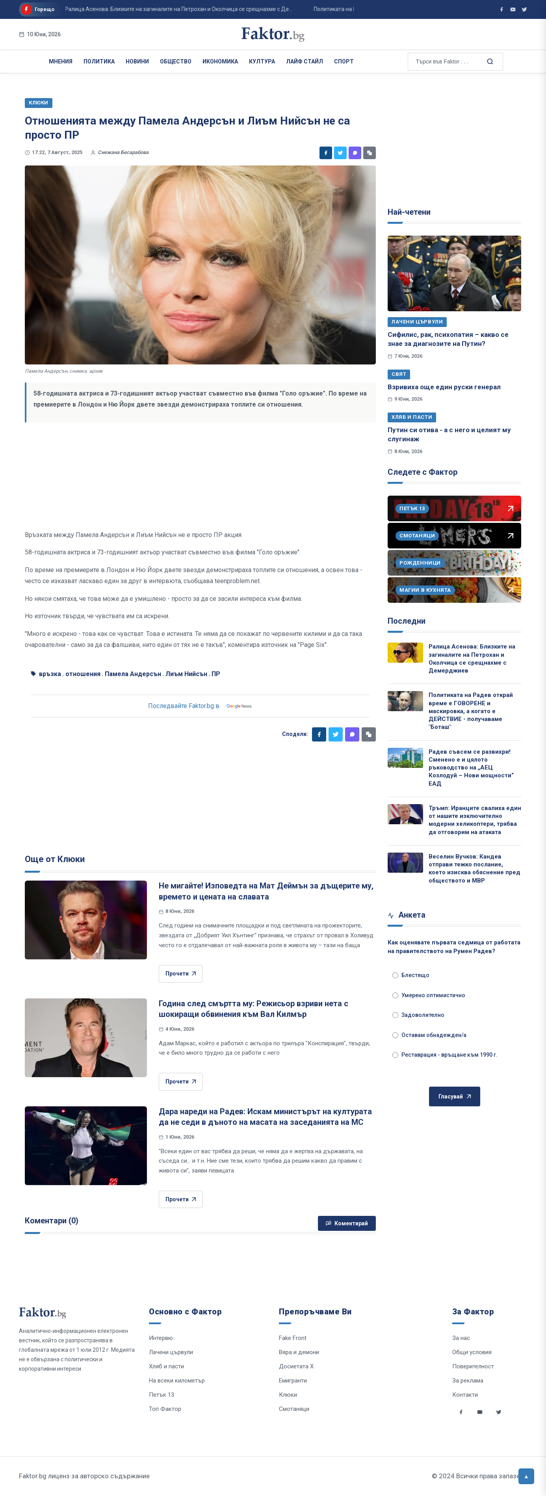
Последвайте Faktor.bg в (200, 706)
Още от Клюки (55, 859)
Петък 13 (161, 1394)
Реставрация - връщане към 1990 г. (445, 1055)
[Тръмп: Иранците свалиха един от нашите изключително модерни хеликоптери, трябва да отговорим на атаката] (405, 814)
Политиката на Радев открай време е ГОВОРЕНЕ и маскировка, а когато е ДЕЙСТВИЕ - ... (289, 9)
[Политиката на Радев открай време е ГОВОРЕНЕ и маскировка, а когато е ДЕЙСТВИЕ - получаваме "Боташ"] (405, 701)
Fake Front (292, 1338)
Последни (406, 621)
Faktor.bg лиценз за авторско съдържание (84, 1476)
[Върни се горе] (526, 1476)
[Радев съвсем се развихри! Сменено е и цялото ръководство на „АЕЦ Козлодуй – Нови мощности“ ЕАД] (405, 758)
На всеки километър (177, 1380)
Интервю (161, 1338)
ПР (216, 674)
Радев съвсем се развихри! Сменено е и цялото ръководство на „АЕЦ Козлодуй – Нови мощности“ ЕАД (471, 767)
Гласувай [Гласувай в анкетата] (454, 1097)
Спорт (344, 61)
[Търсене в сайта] (489, 61)
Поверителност (473, 1366)
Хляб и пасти (412, 417)
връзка (50, 674)
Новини (137, 61)
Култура (262, 61)
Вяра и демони (299, 1352)
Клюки (288, 1394)
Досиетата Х (296, 1366)
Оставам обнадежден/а (429, 1035)
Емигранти (293, 1380)
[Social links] (461, 1412)
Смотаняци (294, 1408)
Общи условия (472, 1352)
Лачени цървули (417, 322)
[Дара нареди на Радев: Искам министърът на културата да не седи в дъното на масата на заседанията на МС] (86, 1145)
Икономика (220, 61)
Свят (399, 374)
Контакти (465, 1394)
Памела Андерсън (133, 674)
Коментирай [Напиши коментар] (347, 1223)
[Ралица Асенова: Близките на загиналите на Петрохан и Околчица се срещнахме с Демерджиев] (405, 653)
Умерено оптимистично (428, 995)
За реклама (467, 1380)
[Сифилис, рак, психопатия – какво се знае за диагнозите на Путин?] (454, 273)
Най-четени (409, 212)
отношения (82, 674)
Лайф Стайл (304, 61)
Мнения (60, 61)
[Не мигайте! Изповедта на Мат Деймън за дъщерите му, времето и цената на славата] (86, 920)
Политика (99, 61)
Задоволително (418, 1015)
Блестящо (410, 975)
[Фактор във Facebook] (501, 9)
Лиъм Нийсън (186, 674)
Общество (175, 61)
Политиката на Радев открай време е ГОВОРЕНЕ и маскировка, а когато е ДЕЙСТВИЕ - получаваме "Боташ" (471, 710)
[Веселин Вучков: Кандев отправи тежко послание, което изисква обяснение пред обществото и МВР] (405, 863)
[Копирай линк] (369, 153)
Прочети (180, 974)
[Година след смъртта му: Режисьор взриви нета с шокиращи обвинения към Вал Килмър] (86, 1037)
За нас (461, 1338)
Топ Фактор (165, 1408)
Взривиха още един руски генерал (444, 387)
